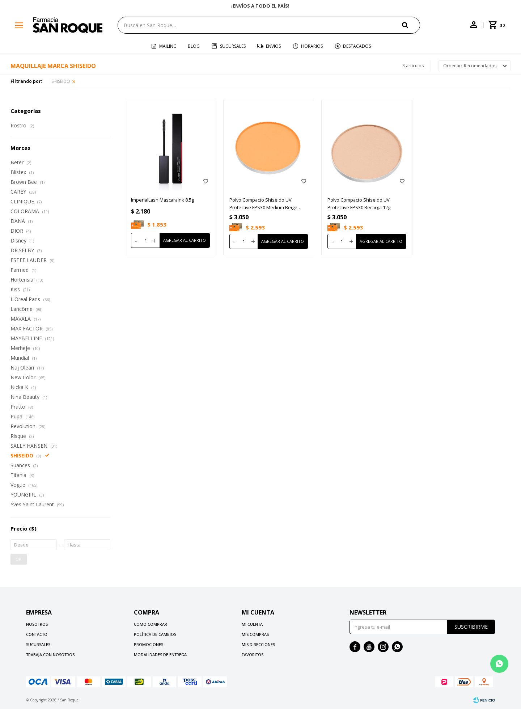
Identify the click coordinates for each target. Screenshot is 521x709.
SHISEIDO (60, 81)
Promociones (148, 644)
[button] (411, 25)
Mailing (168, 46)
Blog (194, 46)
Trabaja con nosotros (50, 654)
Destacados (357, 46)
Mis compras (255, 634)
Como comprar (150, 624)
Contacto (36, 634)
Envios (273, 46)
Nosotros (37, 624)
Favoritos (252, 654)
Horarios (312, 46)
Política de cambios (155, 634)
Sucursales (233, 46)
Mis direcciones (258, 644)
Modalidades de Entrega (160, 654)
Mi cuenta (252, 624)
